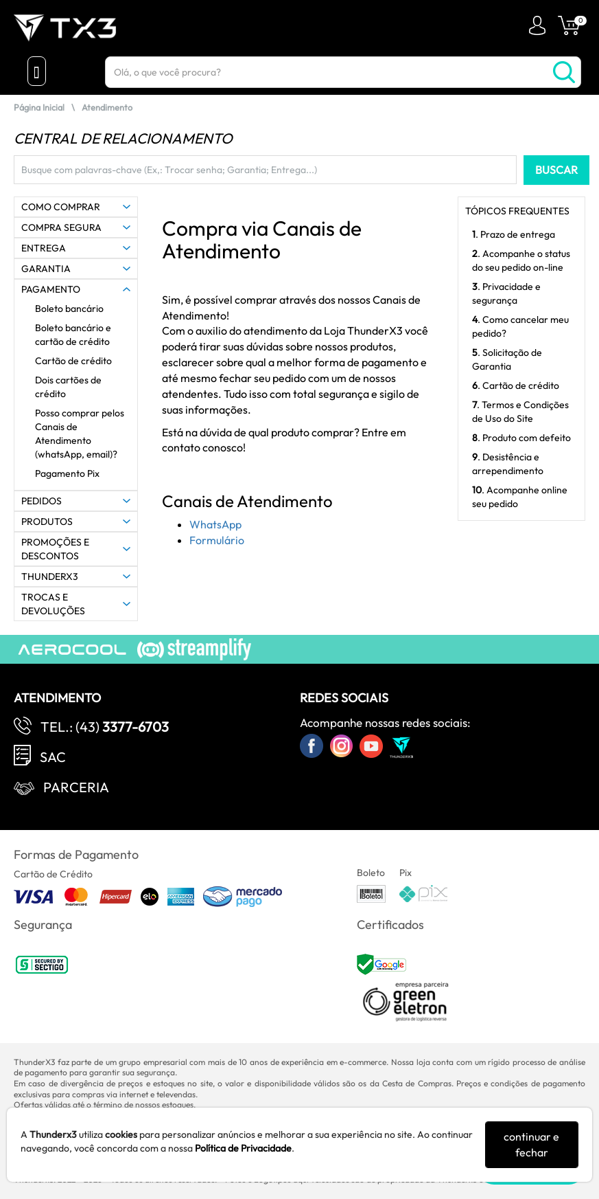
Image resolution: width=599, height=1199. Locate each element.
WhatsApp (215, 524)
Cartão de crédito (73, 361)
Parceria (76, 787)
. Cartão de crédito (515, 385)
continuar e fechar (531, 1144)
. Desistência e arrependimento (507, 464)
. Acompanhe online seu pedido (519, 497)
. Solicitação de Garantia (507, 359)
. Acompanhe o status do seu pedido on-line (521, 260)
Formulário (216, 540)
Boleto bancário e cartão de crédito (73, 335)
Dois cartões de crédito (68, 387)
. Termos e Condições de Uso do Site (520, 412)
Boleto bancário (69, 308)
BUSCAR (556, 170)
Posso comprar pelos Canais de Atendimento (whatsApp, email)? (79, 433)
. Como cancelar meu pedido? (520, 326)
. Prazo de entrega (513, 234)
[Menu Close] (36, 71)
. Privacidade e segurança (506, 293)
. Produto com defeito (521, 438)
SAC (53, 756)
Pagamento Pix (67, 473)
